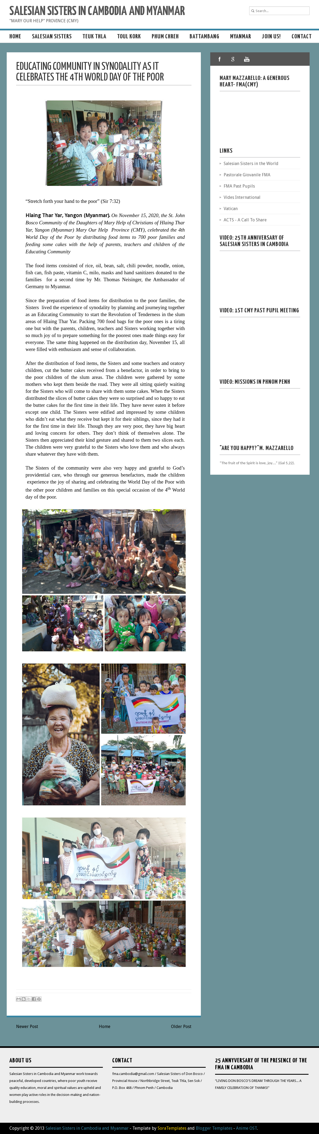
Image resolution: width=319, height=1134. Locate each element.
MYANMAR (240, 37)
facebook (219, 59)
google (233, 59)
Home (15, 37)
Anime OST (246, 1128)
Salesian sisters (52, 37)
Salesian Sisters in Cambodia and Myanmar (97, 12)
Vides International (242, 197)
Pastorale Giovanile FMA (247, 174)
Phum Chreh (165, 37)
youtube (246, 59)
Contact (302, 37)
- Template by (157, 1128)
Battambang (204, 37)
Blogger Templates (214, 1128)
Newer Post (27, 1026)
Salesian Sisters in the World (251, 163)
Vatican (231, 208)
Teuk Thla (94, 37)
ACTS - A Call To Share (245, 219)
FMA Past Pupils (239, 186)
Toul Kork (129, 37)
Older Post (181, 1026)
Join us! (271, 37)
